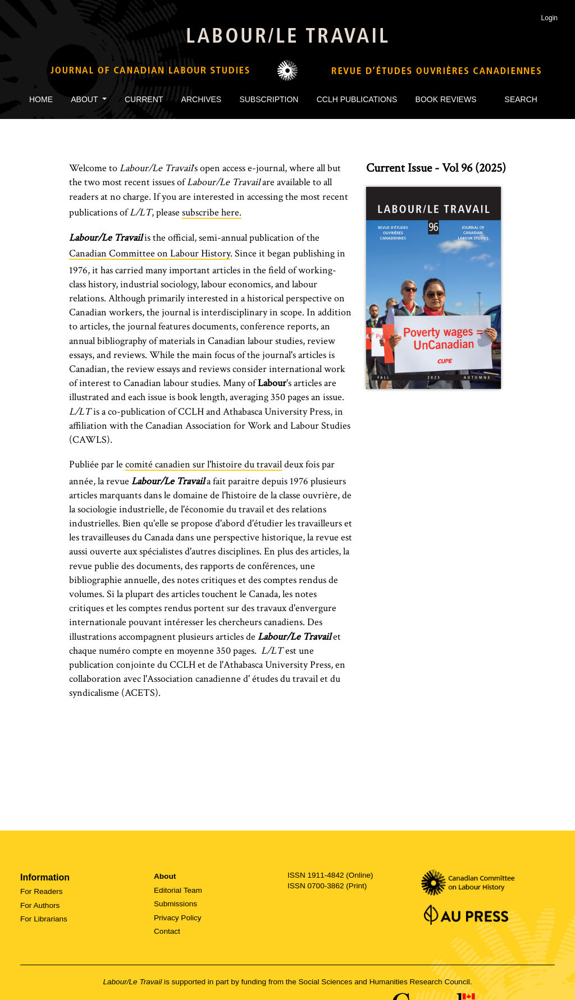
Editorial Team (178, 890)
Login (549, 18)
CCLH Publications (357, 99)
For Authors (40, 905)
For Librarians (43, 919)
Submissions (175, 904)
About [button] (85, 99)
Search (516, 99)
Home (41, 99)
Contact (167, 931)
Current (144, 99)
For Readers (41, 891)
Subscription (268, 99)
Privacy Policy (178, 918)
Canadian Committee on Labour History (149, 253)
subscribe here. (211, 212)
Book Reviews (446, 99)
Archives (201, 99)
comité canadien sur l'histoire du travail (203, 464)
